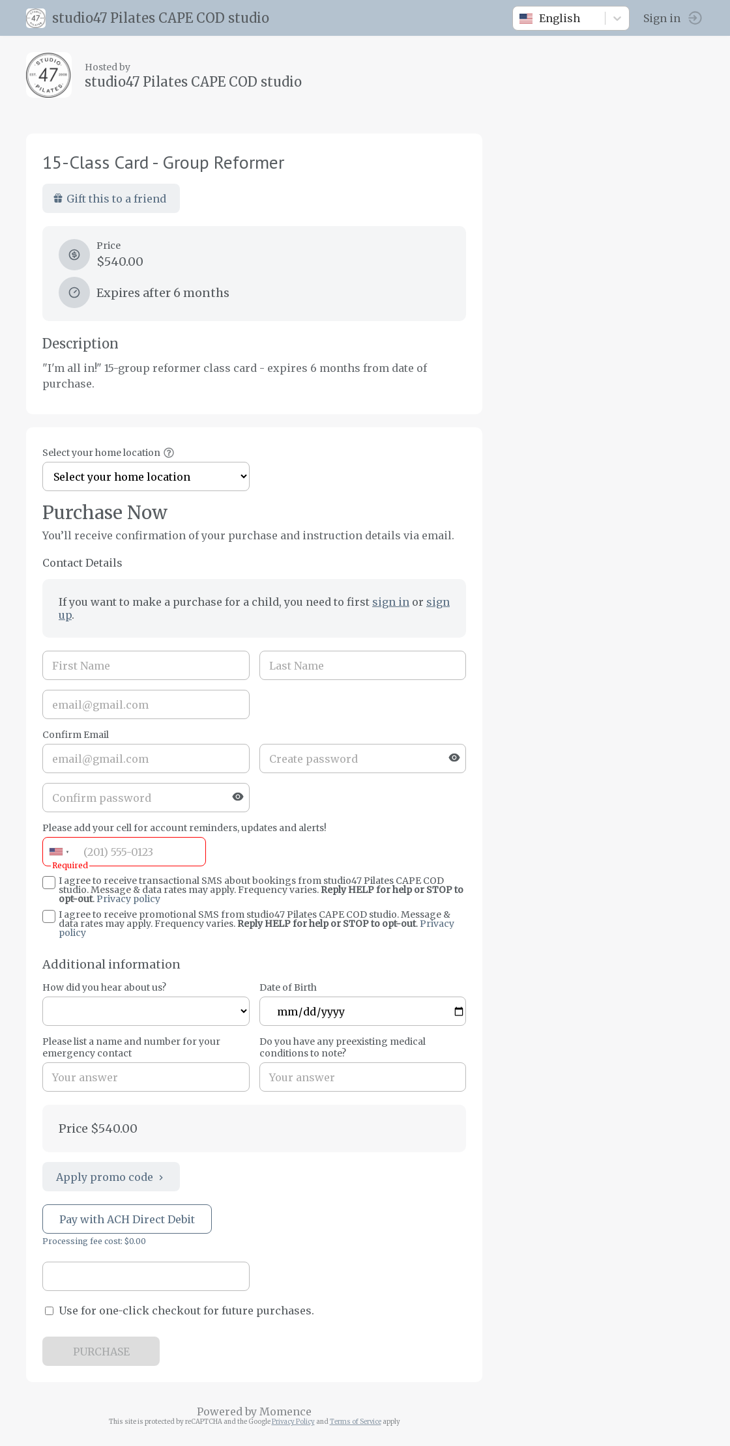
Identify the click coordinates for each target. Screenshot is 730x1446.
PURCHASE (101, 1351)
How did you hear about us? (104, 987)
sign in (390, 601)
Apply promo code (111, 1177)
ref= (146, 1011)
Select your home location (101, 453)
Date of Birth (288, 987)
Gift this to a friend (109, 198)
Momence (285, 1411)
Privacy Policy (293, 1422)
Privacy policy (128, 899)
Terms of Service (355, 1422)
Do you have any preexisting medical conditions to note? (342, 1047)
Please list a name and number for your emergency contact (131, 1047)
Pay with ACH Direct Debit (127, 1219)
